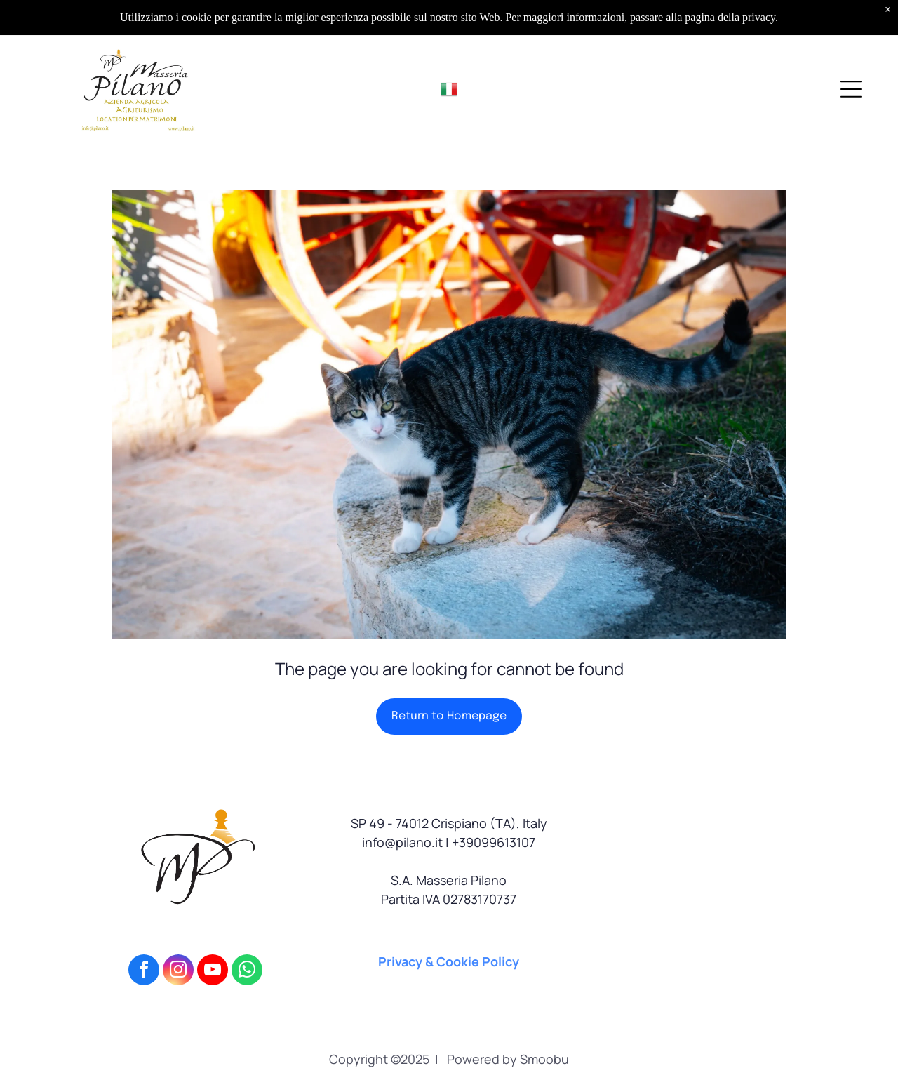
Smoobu (544, 1059)
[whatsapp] (247, 971)
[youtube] (212, 971)
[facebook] (143, 971)
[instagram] (178, 971)
